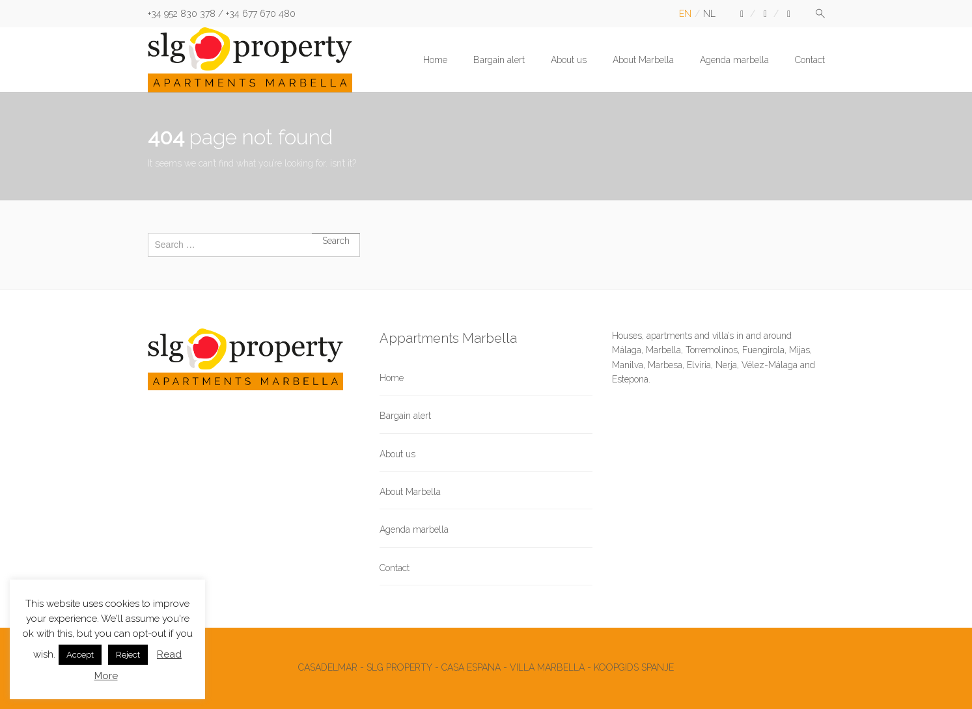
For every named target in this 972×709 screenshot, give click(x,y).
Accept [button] (80, 655)
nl (709, 13)
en (685, 13)
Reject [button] (128, 655)
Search (336, 233)
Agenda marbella (734, 60)
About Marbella (643, 60)
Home (435, 60)
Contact (810, 60)
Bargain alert (499, 60)
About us (569, 60)
